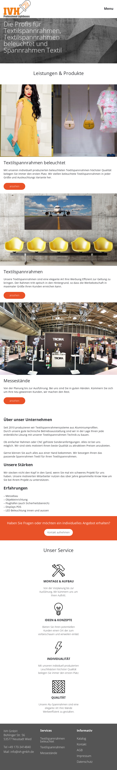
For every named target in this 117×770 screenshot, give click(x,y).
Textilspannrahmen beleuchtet (52, 739)
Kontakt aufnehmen (58, 532)
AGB (80, 750)
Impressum (84, 756)
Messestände (48, 753)
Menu (108, 8)
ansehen (14, 186)
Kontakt (81, 744)
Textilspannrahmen (52, 747)
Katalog (81, 738)
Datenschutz (84, 762)
